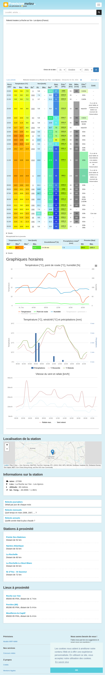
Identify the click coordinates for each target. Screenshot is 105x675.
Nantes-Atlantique (52, 547)
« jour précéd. (11, 80)
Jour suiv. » (95, 80)
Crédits (5, 665)
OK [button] (76, 670)
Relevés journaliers (52, 503)
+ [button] (7, 445)
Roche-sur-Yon (52, 597)
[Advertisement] (52, 46)
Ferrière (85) (52, 606)
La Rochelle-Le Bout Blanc (52, 564)
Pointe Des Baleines (52, 538)
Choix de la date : (50, 69)
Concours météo (9, 653)
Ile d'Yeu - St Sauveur (52, 573)
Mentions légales (9, 671)
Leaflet (6, 465)
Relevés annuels (52, 519)
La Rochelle (52, 556)
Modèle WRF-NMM (10, 642)
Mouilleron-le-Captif (52, 614)
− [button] (7, 449)
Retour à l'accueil (19, 4)
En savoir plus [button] (62, 662)
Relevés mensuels (52, 511)
